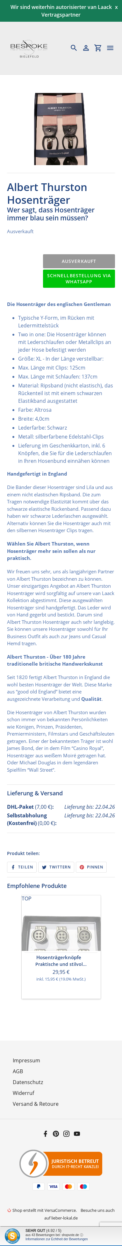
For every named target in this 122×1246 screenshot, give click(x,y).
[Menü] (113, 48)
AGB (18, 1071)
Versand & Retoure (36, 1103)
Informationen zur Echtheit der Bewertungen (56, 1239)
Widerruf (23, 1093)
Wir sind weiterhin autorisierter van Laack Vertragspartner (61, 11)
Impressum (26, 1060)
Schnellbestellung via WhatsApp (79, 278)
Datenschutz (28, 1082)
